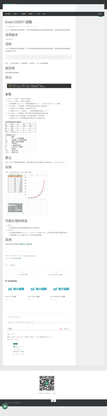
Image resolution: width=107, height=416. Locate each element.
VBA (44, 14)
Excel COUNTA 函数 (34, 301)
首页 (9, 14)
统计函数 (12, 269)
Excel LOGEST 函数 (16, 262)
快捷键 (24, 14)
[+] (33, 326)
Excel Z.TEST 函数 (10, 301)
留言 (100, 14)
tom (21, 353)
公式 (38, 14)
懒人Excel (12, 30)
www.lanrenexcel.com (29, 260)
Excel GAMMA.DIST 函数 (57, 301)
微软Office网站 (26, 248)
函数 (30, 14)
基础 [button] (15, 14)
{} (30, 326)
